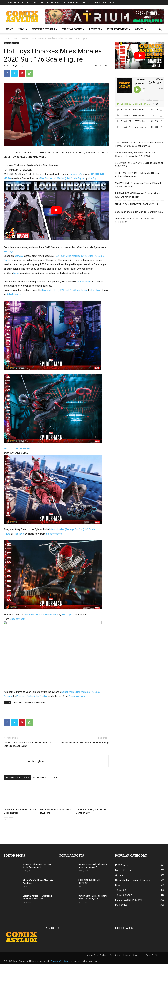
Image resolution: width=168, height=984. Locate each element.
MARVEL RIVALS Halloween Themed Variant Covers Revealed (138, 185)
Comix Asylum (13, 66)
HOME (9, 29)
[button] (160, 29)
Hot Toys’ (60, 255)
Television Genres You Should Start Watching (84, 742)
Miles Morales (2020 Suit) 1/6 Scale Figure (61, 178)
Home (6, 38)
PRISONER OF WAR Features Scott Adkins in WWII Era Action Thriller (137, 195)
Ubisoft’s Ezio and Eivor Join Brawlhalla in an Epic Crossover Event (27, 744)
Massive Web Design (60, 961)
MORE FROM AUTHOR (45, 777)
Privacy (96, 2)
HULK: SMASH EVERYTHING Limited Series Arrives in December (137, 175)
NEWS (22, 29)
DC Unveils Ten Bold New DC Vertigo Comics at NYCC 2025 (139, 165)
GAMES (140, 29)
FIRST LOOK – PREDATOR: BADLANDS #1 (136, 204)
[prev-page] (6, 819)
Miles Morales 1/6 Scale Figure (41, 614)
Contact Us (85, 2)
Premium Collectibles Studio (31, 696)
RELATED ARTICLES (17, 777)
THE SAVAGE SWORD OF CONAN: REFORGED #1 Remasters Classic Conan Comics (139, 144)
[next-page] (11, 819)
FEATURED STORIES (45, 29)
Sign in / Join (38, 2)
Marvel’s (18, 255)
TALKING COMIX (73, 29)
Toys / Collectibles (20, 38)
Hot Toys (93, 178)
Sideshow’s (76, 174)
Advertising (73, 2)
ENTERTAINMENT (118, 29)
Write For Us (108, 2)
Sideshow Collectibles (35, 702)
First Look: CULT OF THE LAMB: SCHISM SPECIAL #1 (135, 220)
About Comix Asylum (56, 2)
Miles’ (16, 273)
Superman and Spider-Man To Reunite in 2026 (139, 212)
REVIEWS (96, 29)
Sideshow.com (14, 294)
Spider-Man (83, 281)
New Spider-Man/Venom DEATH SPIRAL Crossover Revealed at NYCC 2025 (136, 154)
